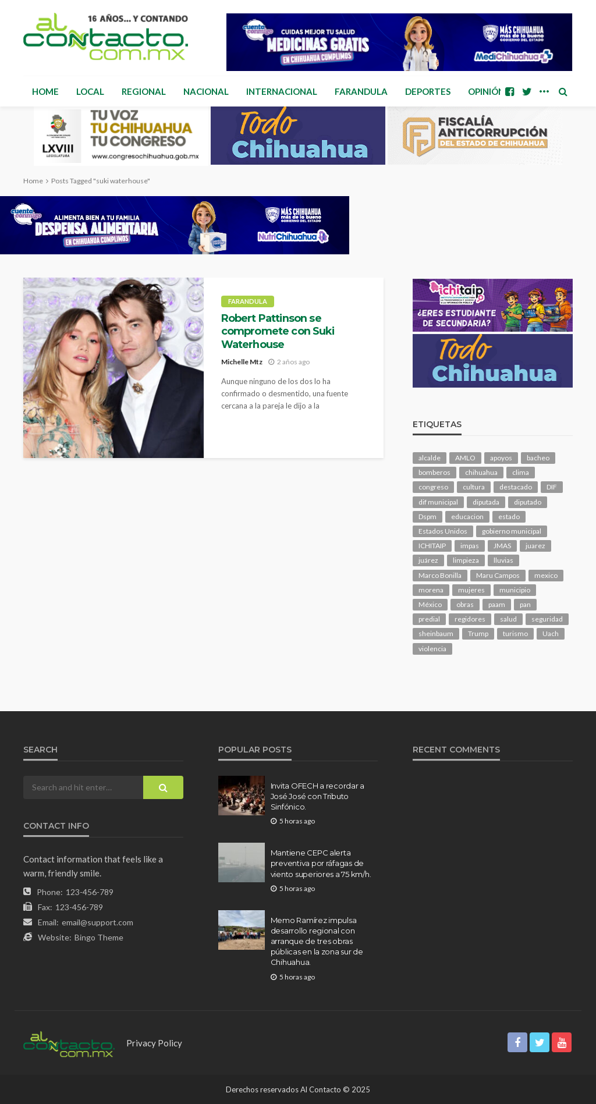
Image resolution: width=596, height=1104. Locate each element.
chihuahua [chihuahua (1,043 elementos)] (481, 472)
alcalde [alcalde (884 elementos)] (429, 457)
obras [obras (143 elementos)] (465, 604)
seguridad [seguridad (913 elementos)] (547, 619)
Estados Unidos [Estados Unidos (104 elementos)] (442, 531)
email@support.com (97, 922)
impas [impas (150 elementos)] (469, 545)
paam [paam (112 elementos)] (496, 604)
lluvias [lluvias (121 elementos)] (503, 560)
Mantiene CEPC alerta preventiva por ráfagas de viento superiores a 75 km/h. (321, 863)
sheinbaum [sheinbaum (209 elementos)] (435, 633)
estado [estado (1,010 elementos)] (509, 516)
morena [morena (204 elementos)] (431, 589)
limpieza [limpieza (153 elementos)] (466, 560)
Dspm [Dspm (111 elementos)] (427, 516)
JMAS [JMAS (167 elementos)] (502, 545)
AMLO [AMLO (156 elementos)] (465, 457)
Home (45, 91)
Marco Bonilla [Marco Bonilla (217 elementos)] (440, 575)
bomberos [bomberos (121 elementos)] (434, 472)
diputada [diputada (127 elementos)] (486, 502)
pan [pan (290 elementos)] (525, 604)
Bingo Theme (98, 937)
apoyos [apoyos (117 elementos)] (501, 457)
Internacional (281, 91)
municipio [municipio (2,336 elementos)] (514, 589)
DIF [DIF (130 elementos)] (552, 486)
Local (90, 91)
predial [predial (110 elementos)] (429, 619)
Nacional (206, 91)
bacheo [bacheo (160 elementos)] (538, 457)
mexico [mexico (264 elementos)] (546, 575)
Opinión (486, 91)
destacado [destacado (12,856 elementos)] (515, 486)
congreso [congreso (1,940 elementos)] (433, 486)
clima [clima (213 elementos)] (520, 472)
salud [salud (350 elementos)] (508, 619)
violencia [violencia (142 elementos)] (432, 648)
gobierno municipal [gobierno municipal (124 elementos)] (511, 531)
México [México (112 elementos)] (430, 604)
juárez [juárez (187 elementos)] (428, 560)
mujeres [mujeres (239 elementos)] (471, 589)
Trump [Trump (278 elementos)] (478, 633)
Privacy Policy (154, 1043)
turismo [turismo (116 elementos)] (515, 633)
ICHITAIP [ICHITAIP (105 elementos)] (432, 545)
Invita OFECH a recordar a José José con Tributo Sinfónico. (318, 796)
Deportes (427, 91)
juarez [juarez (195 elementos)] (535, 545)
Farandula (361, 91)
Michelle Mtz (241, 361)
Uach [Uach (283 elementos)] (550, 633)
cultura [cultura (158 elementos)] (474, 486)
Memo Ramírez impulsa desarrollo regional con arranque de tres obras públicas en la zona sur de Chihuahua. (317, 941)
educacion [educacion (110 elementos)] (467, 516)
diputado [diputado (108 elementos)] (527, 502)
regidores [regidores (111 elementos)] (470, 619)
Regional (144, 91)
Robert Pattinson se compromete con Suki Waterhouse (277, 331)
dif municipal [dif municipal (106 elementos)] (438, 502)
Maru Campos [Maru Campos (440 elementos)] (498, 575)
